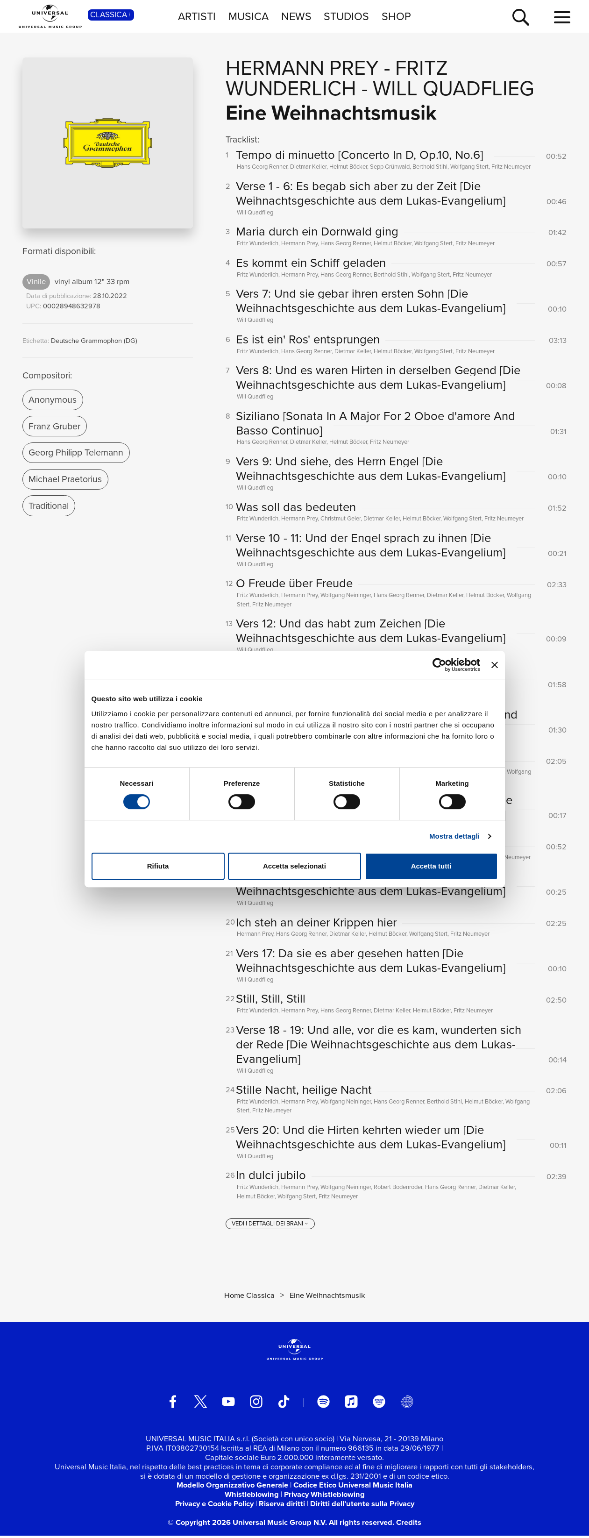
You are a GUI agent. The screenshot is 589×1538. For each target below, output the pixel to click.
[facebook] (172, 1404)
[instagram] (256, 1404)
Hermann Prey (302, 67)
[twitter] (200, 1404)
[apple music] (351, 1404)
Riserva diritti (282, 1506)
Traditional (48, 506)
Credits (408, 1524)
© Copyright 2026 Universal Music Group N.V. (247, 1524)
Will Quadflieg (453, 88)
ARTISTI (197, 16)
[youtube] (228, 1404)
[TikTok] (284, 1404)
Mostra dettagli (454, 836)
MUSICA (248, 16)
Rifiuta (158, 866)
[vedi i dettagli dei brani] (270, 1226)
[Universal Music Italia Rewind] (406, 1404)
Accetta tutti (431, 866)
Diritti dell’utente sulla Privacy (362, 1506)
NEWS (296, 16)
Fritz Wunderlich (337, 78)
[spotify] (323, 1404)
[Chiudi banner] (494, 665)
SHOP (396, 16)
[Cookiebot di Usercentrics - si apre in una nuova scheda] (439, 665)
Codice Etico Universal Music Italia (352, 1487)
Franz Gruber (54, 426)
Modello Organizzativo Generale (232, 1487)
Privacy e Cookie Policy (214, 1506)
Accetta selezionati (294, 866)
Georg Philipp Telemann (75, 452)
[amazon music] (379, 1404)
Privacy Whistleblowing (324, 1496)
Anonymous (52, 399)
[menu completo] (562, 17)
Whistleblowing (252, 1496)
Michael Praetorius (65, 479)
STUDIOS (346, 16)
